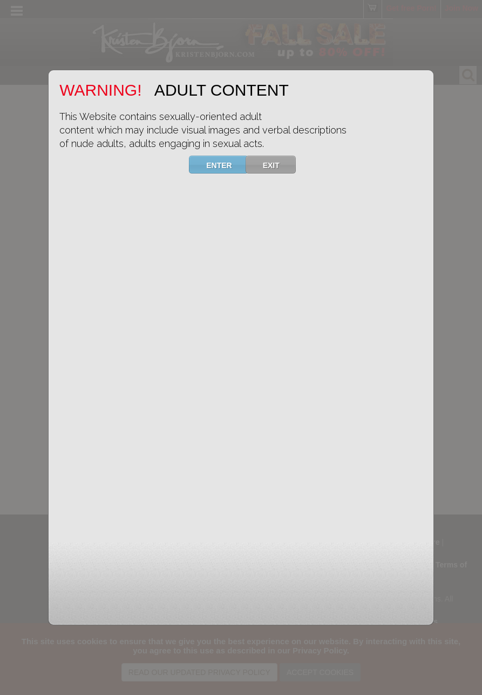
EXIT (278, 164)
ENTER (225, 164)
